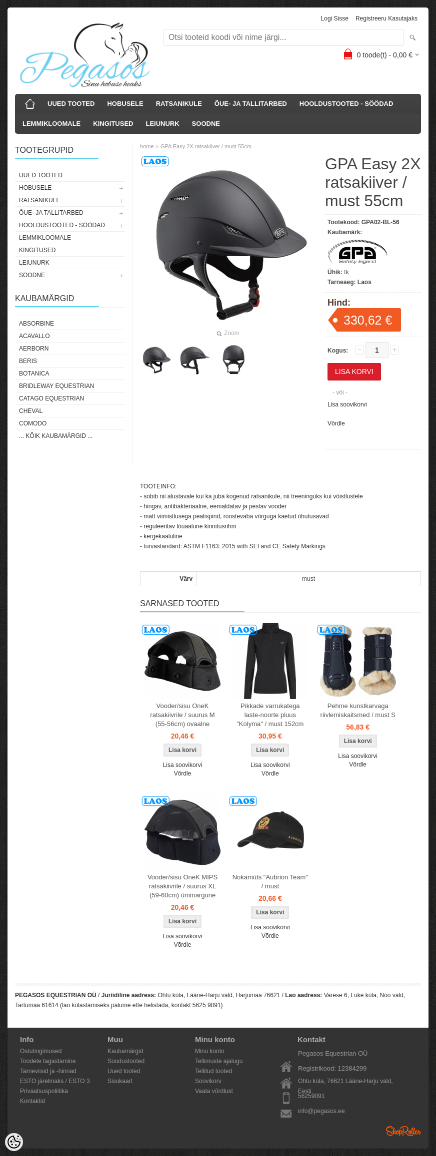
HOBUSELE (125, 103)
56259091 (311, 1096)
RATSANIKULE (179, 103)
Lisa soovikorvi (347, 404)
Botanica (34, 373)
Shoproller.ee (403, 1131)
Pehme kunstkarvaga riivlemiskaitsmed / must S (358, 710)
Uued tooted (124, 1071)
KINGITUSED (113, 123)
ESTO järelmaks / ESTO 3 (55, 1081)
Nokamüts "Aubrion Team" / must (270, 881)
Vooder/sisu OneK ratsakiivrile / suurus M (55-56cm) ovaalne (182, 715)
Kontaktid (32, 1101)
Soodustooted (126, 1061)
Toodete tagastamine (48, 1061)
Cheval (30, 410)
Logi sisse (334, 18)
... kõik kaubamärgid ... (55, 435)
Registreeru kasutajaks (387, 18)
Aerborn (33, 348)
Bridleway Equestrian (56, 386)
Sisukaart (120, 1081)
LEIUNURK (162, 123)
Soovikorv (208, 1081)
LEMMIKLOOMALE (51, 123)
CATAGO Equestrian (51, 398)
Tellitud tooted (213, 1071)
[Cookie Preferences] (14, 1142)
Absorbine (36, 323)
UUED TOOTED (71, 103)
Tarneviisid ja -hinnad (48, 1071)
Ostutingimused (41, 1051)
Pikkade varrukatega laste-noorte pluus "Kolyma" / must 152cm (270, 715)
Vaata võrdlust (214, 1091)
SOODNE (206, 123)
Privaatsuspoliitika (44, 1091)
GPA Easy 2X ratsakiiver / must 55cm (206, 146)
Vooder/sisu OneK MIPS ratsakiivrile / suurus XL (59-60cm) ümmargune (183, 886)
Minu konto (209, 1051)
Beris (28, 361)
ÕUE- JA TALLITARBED (250, 103)
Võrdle (336, 423)
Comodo (32, 423)
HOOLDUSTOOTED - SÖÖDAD (347, 103)
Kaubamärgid (125, 1051)
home (147, 146)
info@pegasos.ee (321, 1111)
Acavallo (34, 336)
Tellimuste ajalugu (218, 1061)
